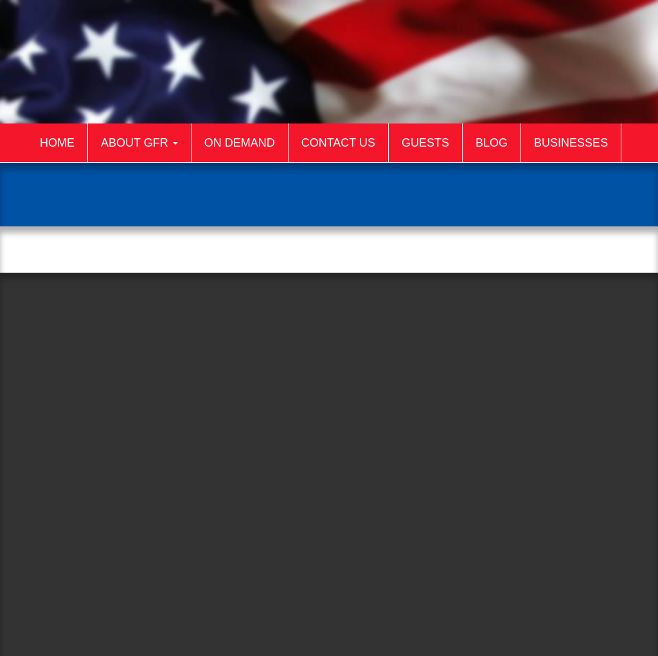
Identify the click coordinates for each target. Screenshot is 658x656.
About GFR (139, 142)
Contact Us (338, 142)
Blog (492, 142)
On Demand (239, 142)
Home (57, 142)
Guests (425, 142)
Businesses (571, 142)
